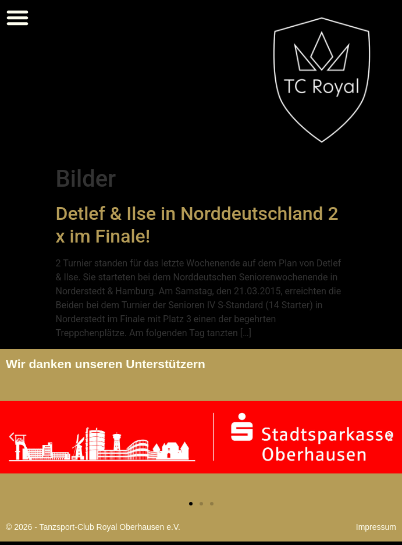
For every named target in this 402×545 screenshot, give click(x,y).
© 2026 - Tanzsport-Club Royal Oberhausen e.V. (93, 527)
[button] (17, 17)
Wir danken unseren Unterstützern (105, 364)
